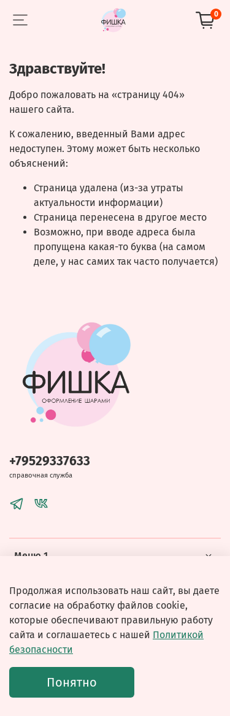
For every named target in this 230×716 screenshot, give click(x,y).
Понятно (72, 682)
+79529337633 (49, 461)
